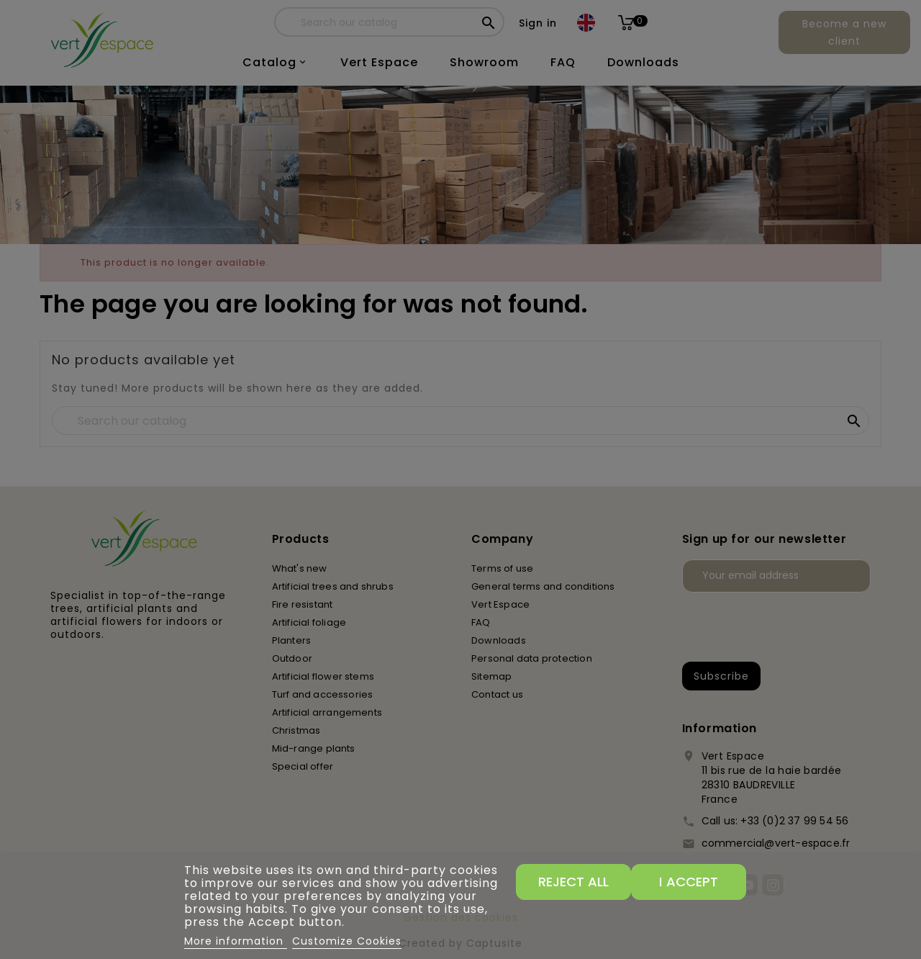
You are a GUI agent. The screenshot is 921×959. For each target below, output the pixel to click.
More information (235, 941)
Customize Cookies (346, 941)
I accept (688, 882)
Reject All (573, 882)
